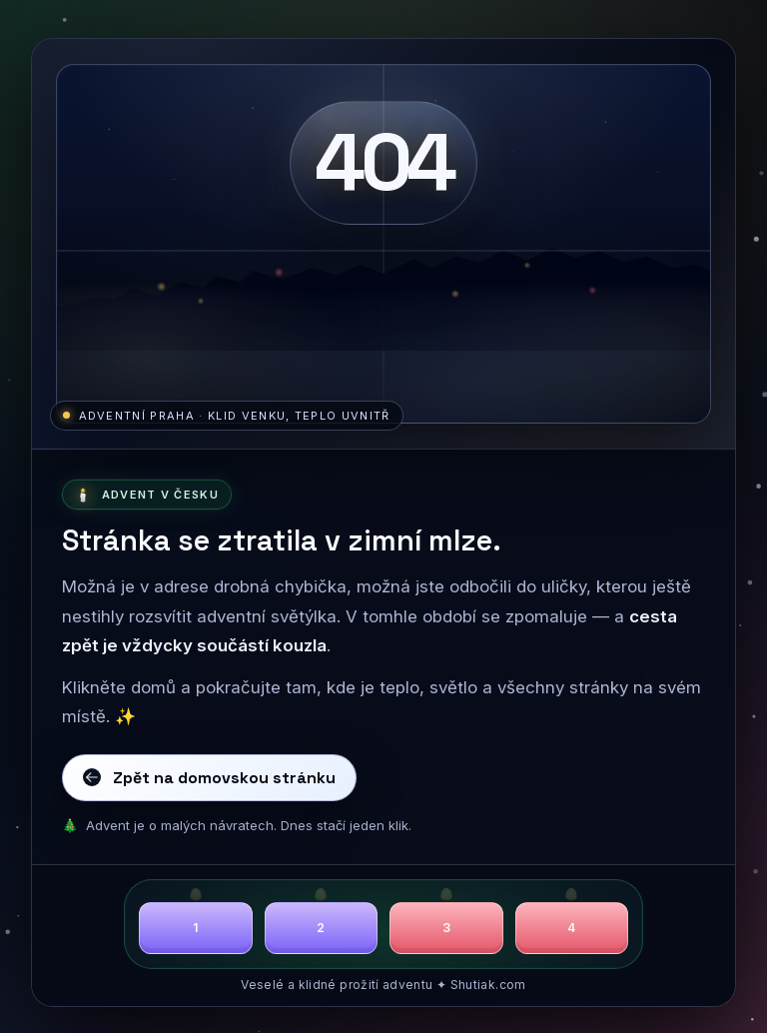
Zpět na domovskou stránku (209, 777)
